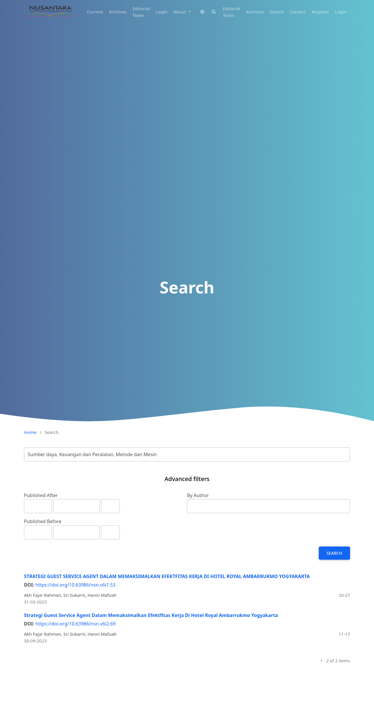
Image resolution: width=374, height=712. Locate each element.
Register (320, 12)
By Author (198, 495)
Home (30, 432)
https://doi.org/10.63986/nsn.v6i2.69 (75, 623)
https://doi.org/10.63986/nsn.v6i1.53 (75, 585)
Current (95, 12)
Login (162, 12)
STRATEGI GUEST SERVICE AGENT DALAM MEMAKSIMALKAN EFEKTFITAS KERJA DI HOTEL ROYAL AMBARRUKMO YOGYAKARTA (167, 576)
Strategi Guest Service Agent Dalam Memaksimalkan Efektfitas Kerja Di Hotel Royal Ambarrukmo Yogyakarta (151, 615)
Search (277, 12)
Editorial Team (141, 12)
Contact (298, 12)
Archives (118, 12)
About (180, 12)
